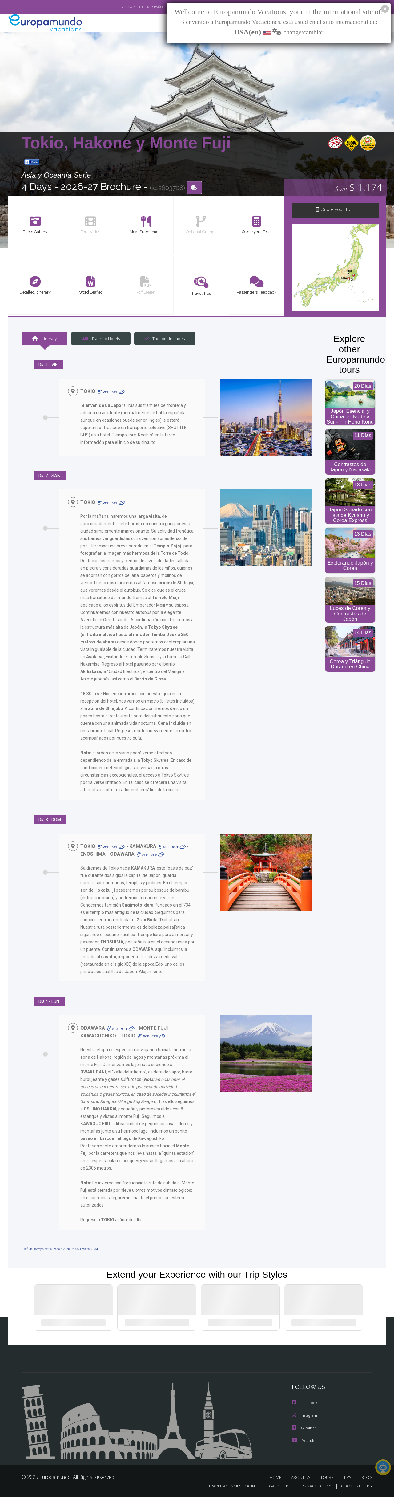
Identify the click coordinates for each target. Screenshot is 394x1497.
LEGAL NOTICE (273, 1486)
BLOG (366, 1478)
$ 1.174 (359, 187)
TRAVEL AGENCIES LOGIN (226, 1486)
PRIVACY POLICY (313, 1486)
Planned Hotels (100, 339)
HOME (278, 1478)
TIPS (348, 1478)
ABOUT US (302, 1478)
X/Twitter (304, 1428)
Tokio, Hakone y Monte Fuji (126, 143)
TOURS (328, 1478)
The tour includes (162, 339)
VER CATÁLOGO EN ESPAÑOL (128, 7)
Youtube (304, 1441)
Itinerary (44, 339)
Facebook (305, 1404)
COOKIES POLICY (355, 1486)
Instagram (305, 1416)
